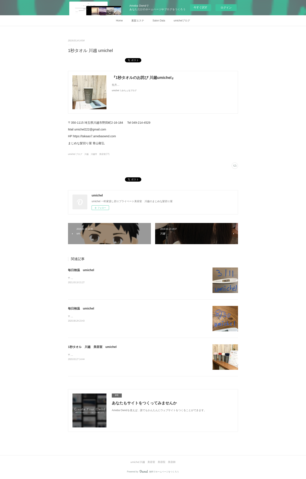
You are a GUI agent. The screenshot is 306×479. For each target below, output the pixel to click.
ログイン (226, 7)
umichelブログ (182, 20)
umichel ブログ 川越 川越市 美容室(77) (88, 154)
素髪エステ (137, 20)
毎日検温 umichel (81, 270)
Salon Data (159, 20)
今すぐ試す (200, 7)
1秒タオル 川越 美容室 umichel (92, 347)
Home (119, 20)
